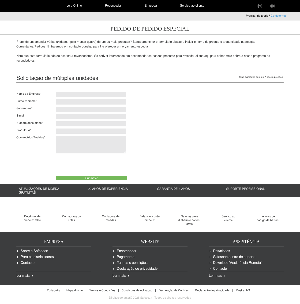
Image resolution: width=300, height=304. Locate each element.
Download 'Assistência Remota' (237, 263)
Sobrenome (24, 108)
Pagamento (125, 257)
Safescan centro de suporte (234, 257)
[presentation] (91, 165)
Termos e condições (132, 263)
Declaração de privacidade (137, 269)
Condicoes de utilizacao (137, 290)
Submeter (91, 178)
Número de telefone (29, 123)
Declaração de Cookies (174, 290)
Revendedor (113, 5)
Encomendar (126, 251)
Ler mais (23, 276)
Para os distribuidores (37, 257)
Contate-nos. (279, 16)
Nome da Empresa (28, 94)
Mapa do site (74, 290)
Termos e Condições (102, 290)
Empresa (151, 5)
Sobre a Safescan (34, 251)
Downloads (221, 251)
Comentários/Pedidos (30, 137)
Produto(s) (23, 130)
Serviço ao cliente (192, 5)
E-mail (21, 115)
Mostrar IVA (243, 290)
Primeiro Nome (26, 101)
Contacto (27, 263)
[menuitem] (29, 6)
